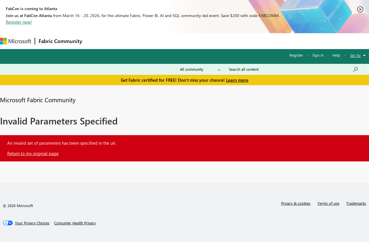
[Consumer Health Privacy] (75, 223)
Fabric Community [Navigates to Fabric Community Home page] (60, 41)
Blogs (195, 40)
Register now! (19, 22)
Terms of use (328, 203)
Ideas (144, 40)
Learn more (237, 80)
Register (296, 55)
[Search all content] (293, 69)
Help (336, 55)
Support (242, 40)
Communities (170, 40)
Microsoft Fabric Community (38, 100)
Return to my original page (33, 153)
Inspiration (120, 40)
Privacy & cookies (295, 203)
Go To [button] (355, 55)
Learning (218, 40)
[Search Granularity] (200, 69)
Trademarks (356, 203)
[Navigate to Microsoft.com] (15, 41)
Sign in (317, 55)
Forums (95, 40)
